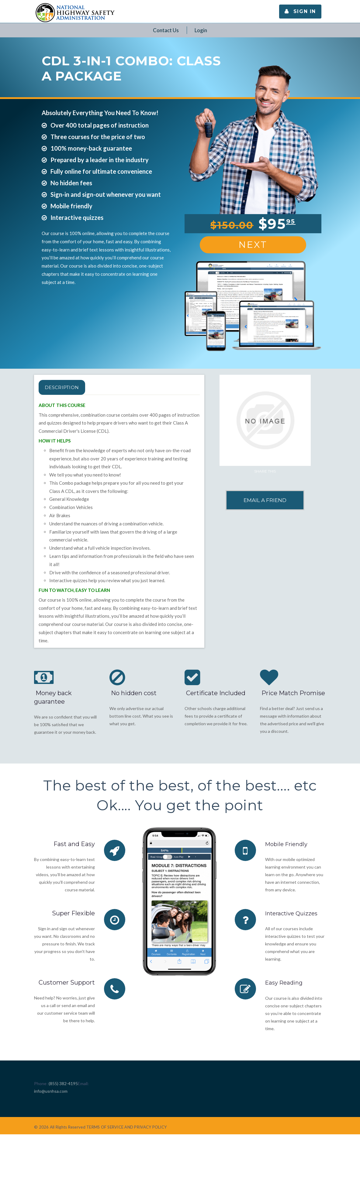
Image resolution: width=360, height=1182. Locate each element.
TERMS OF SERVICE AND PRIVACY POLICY (126, 1127)
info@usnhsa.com (51, 1090)
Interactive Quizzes (294, 913)
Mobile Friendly (288, 844)
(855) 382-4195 (63, 1083)
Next (253, 244)
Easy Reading (285, 982)
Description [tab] (69, 387)
